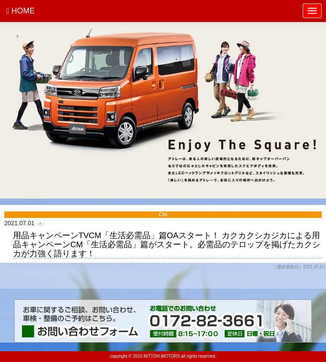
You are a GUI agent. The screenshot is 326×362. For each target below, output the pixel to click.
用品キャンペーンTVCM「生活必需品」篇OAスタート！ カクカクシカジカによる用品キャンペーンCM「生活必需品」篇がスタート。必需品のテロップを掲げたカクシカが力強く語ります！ (166, 244)
